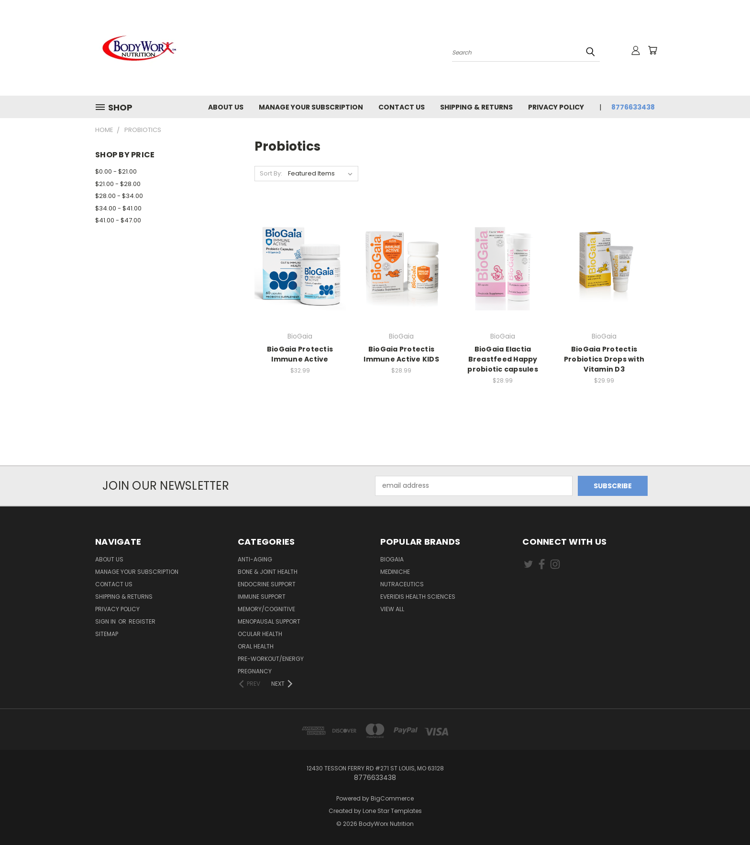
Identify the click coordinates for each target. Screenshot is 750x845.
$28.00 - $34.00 (119, 195)
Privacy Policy (556, 107)
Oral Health (256, 646)
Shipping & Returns (476, 107)
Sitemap (106, 634)
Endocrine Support (267, 584)
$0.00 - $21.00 (116, 171)
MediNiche (395, 572)
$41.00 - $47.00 (118, 220)
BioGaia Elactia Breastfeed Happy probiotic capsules (502, 359)
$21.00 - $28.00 (118, 183)
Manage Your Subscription (311, 107)
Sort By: (271, 173)
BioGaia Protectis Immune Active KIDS (401, 354)
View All (392, 609)
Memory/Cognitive (266, 609)
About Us (225, 107)
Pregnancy (255, 671)
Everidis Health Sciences (417, 597)
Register (142, 621)
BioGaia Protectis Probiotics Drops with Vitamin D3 (604, 359)
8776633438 (633, 107)
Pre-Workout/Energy (271, 659)
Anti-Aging (255, 559)
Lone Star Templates (392, 811)
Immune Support (262, 597)
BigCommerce (392, 798)
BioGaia (392, 559)
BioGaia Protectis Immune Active (300, 354)
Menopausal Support (269, 621)
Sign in (106, 621)
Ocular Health (260, 634)
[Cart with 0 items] (652, 50)
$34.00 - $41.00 (118, 208)
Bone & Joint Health (268, 572)
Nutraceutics (402, 584)
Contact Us (401, 107)
